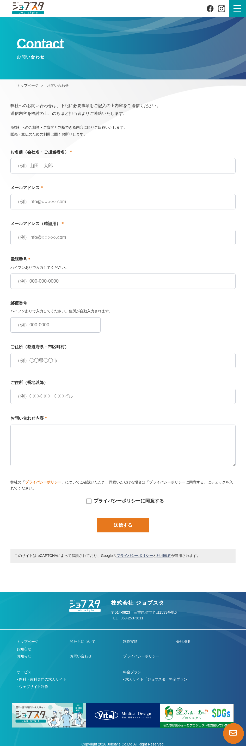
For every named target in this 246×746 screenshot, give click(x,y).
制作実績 (130, 641)
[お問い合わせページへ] (233, 733)
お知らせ (24, 649)
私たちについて (82, 641)
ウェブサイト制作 (33, 687)
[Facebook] (210, 8)
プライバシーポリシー (43, 482)
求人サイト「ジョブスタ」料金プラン (156, 679)
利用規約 (164, 556)
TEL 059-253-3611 (127, 618)
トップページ (28, 85)
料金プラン (132, 672)
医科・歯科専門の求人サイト (42, 679)
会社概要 (183, 641)
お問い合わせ (81, 656)
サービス (24, 672)
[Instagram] (221, 8)
